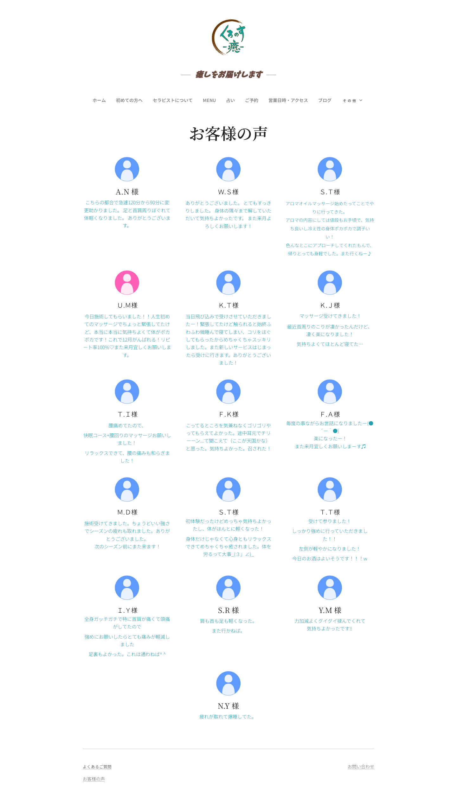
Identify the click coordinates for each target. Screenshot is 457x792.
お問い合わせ (361, 766)
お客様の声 (94, 779)
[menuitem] (95, 100)
